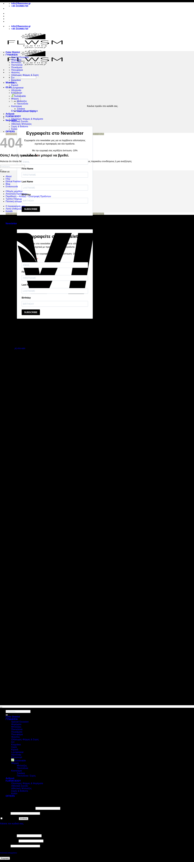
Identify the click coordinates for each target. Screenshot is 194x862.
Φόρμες (15, 763)
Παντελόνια (16, 65)
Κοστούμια (16, 106)
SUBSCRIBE (30, 209)
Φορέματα (16, 60)
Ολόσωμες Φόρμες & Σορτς (25, 75)
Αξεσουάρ (16, 90)
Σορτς (14, 82)
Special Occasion (20, 57)
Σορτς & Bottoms (19, 126)
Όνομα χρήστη (8, 835)
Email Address (29, 156)
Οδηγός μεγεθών (14, 191)
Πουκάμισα (16, 67)
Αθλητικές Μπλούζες (21, 124)
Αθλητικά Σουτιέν (19, 121)
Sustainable (18, 760)
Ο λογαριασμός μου (15, 206)
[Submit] (1, 169)
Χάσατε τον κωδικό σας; (12, 823)
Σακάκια (21, 109)
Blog (8, 19)
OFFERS (10, 131)
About (9, 16)
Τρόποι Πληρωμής (15, 199)
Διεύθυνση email (9, 841)
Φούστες (15, 72)
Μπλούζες (16, 62)
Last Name (27, 181)
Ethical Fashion (13, 181)
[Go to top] (1, 707)
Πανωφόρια (17, 70)
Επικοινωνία (12, 186)
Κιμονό (14, 85)
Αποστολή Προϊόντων (17, 21)
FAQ (8, 179)
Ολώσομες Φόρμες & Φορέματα (27, 119)
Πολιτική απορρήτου (16, 201)
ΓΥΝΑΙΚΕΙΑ (12, 55)
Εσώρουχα (16, 757)
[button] (8, 87)
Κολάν (14, 129)
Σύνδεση (23, 819)
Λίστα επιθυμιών (14, 209)
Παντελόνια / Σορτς (26, 111)
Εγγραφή (5, 858)
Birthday (26, 194)
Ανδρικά (10, 114)
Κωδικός (5, 813)
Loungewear (17, 87)
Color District (13, 52)
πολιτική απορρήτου (8, 853)
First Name (27, 168)
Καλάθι (9, 211)
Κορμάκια (16, 80)
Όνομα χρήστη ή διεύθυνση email (17, 808)
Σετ (12, 77)
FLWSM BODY (13, 116)
